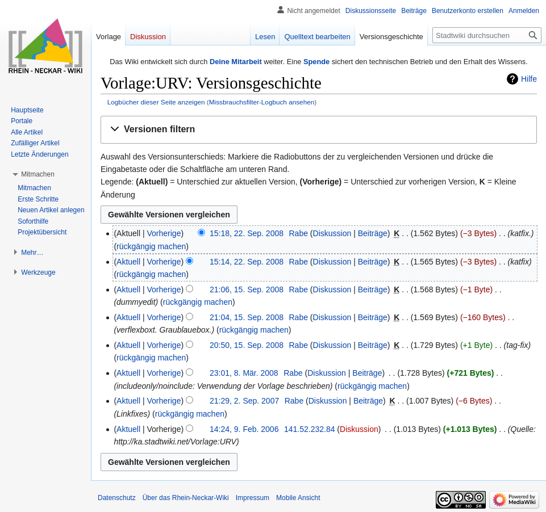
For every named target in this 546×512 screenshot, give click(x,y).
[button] (318, 130)
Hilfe (529, 78)
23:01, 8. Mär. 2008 (244, 372)
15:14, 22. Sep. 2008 (247, 261)
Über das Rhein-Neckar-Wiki (186, 498)
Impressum (252, 498)
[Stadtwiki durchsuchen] (486, 35)
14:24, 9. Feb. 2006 (244, 429)
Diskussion (332, 233)
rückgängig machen (151, 246)
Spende (316, 61)
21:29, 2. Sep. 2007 (244, 400)
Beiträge (372, 233)
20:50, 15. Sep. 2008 (247, 345)
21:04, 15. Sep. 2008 (247, 317)
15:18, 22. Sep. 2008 (247, 233)
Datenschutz (117, 498)
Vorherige (164, 233)
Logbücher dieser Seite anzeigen (156, 102)
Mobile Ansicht (298, 498)
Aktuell (128, 261)
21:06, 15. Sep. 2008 (247, 289)
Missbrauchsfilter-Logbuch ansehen (262, 102)
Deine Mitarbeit (236, 61)
